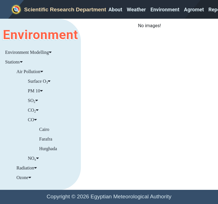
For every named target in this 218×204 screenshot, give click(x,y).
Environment (164, 9)
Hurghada (48, 148)
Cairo (44, 129)
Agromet (194, 9)
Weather (136, 9)
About (115, 9)
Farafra (45, 139)
